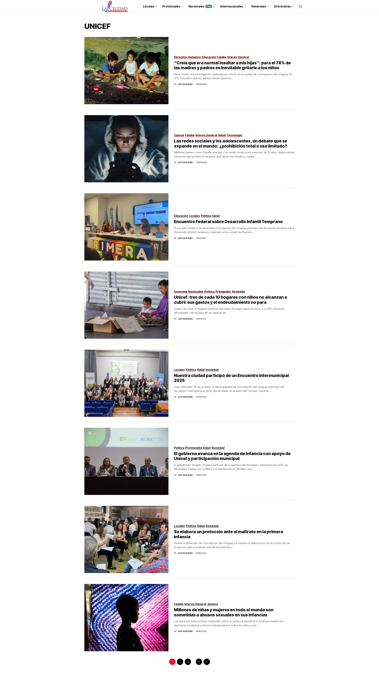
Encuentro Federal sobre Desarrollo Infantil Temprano (228, 221)
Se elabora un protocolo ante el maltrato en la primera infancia (228, 534)
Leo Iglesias (185, 84)
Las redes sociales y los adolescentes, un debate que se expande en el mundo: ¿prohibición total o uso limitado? (230, 143)
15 (199, 661)
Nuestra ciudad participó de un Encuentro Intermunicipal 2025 (231, 378)
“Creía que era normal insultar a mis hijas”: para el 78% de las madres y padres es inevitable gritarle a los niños (232, 65)
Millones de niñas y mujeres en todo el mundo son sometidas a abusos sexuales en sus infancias (223, 612)
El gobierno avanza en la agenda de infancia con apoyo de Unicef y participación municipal (232, 456)
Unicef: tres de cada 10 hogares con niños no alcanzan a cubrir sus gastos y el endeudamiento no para (230, 300)
